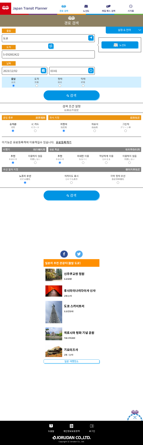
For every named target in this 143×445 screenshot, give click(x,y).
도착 (9, 47)
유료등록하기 (64, 142)
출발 (9, 30)
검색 (71, 95)
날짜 (9, 63)
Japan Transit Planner (30, 8)
